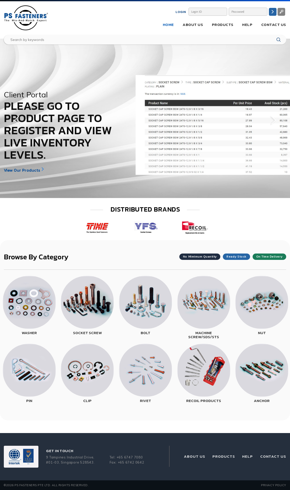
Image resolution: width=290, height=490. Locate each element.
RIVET (145, 401)
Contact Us (273, 24)
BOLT (145, 333)
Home (168, 24)
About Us (193, 24)
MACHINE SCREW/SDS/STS (203, 335)
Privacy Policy (273, 485)
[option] (145, 118)
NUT (262, 333)
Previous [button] (16, 120)
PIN (29, 401)
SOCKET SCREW (87, 333)
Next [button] (273, 120)
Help (247, 24)
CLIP (87, 401)
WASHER (29, 333)
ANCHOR (262, 401)
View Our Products (22, 170)
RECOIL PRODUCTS (203, 401)
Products (223, 24)
